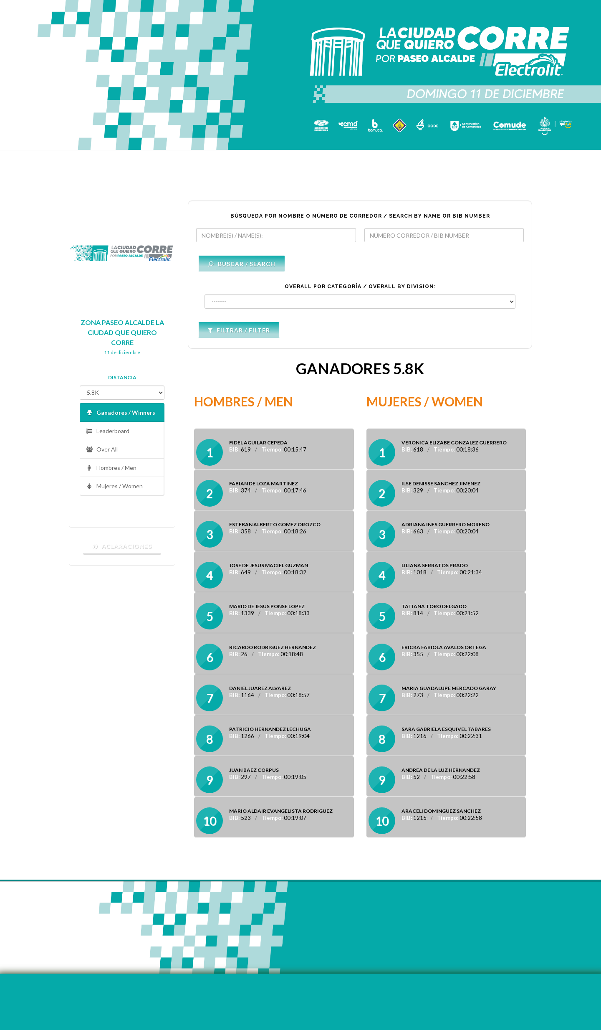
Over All (102, 449)
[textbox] (276, 235)
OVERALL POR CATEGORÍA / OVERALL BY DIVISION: (360, 286)
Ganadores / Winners (120, 412)
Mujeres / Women (114, 486)
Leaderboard (107, 431)
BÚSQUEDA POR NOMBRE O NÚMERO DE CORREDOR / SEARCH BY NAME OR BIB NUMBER (360, 216)
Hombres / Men (111, 468)
